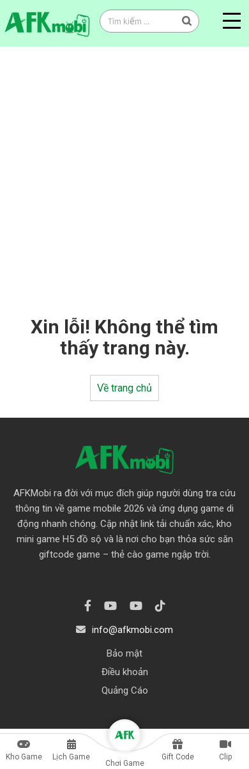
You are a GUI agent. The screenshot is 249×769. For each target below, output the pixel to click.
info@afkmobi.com (132, 630)
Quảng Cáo (125, 690)
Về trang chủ (124, 388)
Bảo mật (124, 653)
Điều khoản (125, 672)
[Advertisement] (119, 173)
